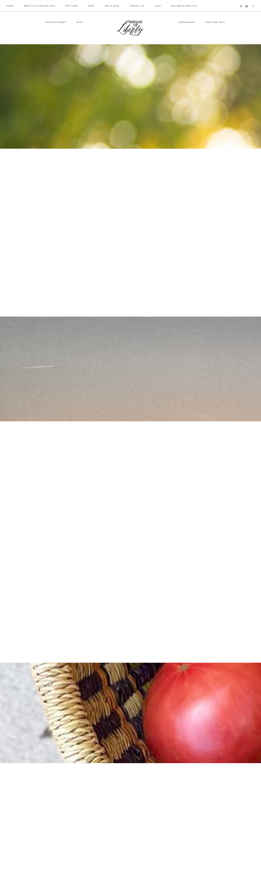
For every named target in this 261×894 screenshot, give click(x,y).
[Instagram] (247, 2)
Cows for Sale (215, 34)
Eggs (79, 34)
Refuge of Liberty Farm (130, 34)
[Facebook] (241, 2)
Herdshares (186, 34)
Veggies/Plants (55, 34)
